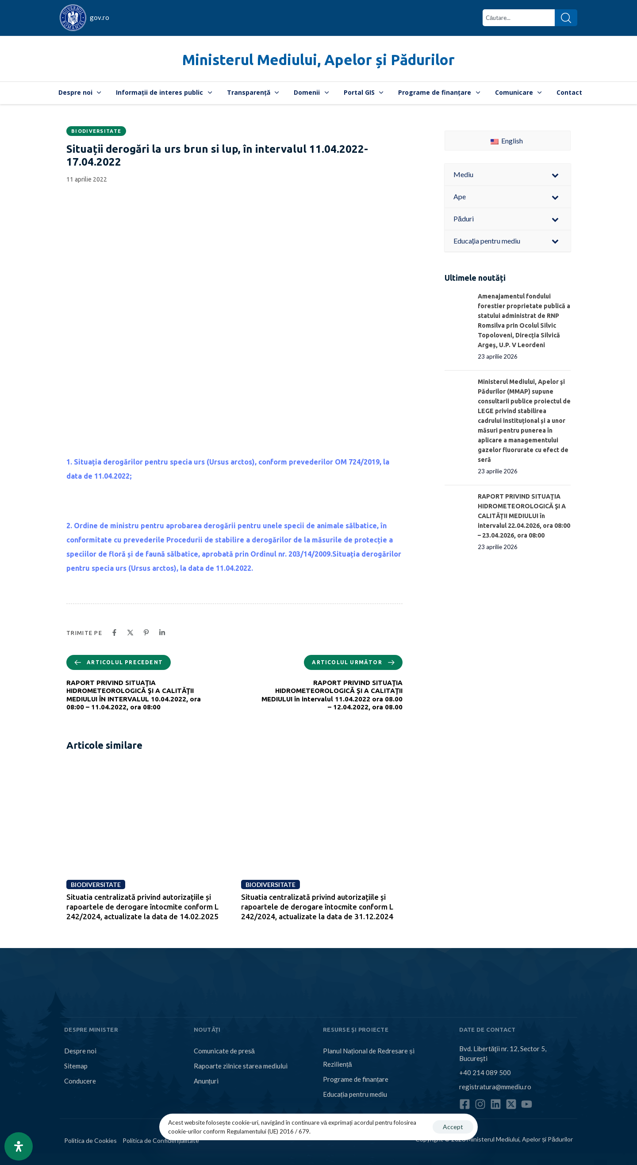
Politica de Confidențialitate (161, 1140)
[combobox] (519, 17)
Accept (453, 1126)
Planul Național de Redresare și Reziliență (368, 1057)
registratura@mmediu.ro (495, 1087)
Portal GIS (364, 92)
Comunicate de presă (224, 1051)
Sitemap (76, 1066)
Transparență (253, 92)
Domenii (311, 92)
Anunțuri (206, 1081)
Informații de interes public (164, 92)
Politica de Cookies (90, 1140)
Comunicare (518, 92)
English (507, 140)
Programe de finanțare (439, 92)
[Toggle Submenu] (555, 175)
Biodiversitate (96, 131)
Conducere (80, 1081)
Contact (569, 92)
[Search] (566, 17)
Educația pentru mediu (355, 1094)
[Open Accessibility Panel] (18, 1146)
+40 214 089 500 (485, 1072)
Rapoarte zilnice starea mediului (241, 1066)
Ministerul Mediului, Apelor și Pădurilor (318, 59)
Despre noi (79, 92)
